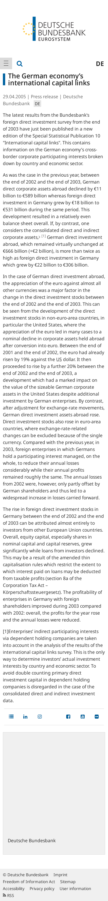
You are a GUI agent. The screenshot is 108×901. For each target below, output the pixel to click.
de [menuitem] (100, 63)
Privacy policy (42, 888)
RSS (8, 895)
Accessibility (13, 888)
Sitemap (67, 881)
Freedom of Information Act (29, 881)
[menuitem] (6, 63)
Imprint (60, 874)
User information (75, 888)
